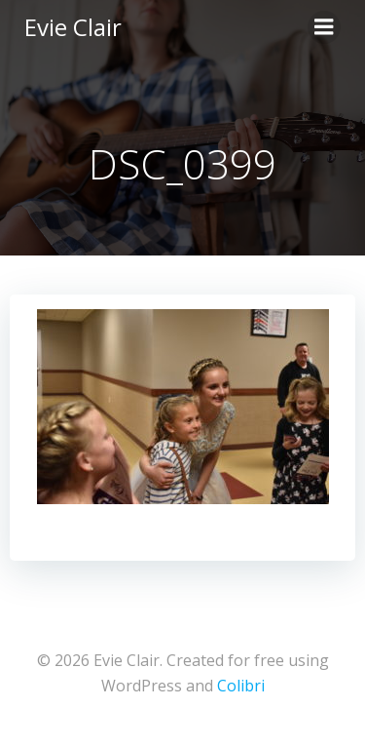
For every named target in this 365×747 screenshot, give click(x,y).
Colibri (241, 685)
